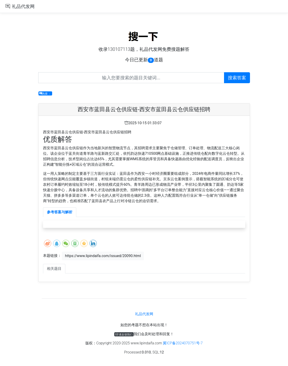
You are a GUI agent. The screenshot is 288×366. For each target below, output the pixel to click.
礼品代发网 (23, 6)
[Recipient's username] (131, 77)
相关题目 (54, 268)
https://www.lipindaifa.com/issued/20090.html (103, 256)
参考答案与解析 (59, 212)
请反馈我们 (124, 334)
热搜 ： (45, 93)
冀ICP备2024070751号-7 (183, 343)
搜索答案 (237, 77)
